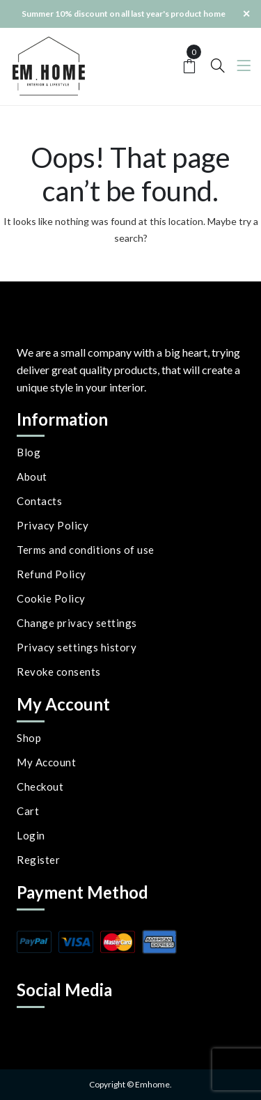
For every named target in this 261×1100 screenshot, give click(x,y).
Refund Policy (51, 574)
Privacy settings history (76, 647)
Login (31, 835)
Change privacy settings (77, 623)
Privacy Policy (52, 525)
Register (38, 859)
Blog (28, 452)
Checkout (40, 786)
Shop (29, 737)
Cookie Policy (51, 598)
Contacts (39, 501)
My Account (46, 762)
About (32, 476)
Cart (28, 811)
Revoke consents (59, 671)
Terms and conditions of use (86, 549)
